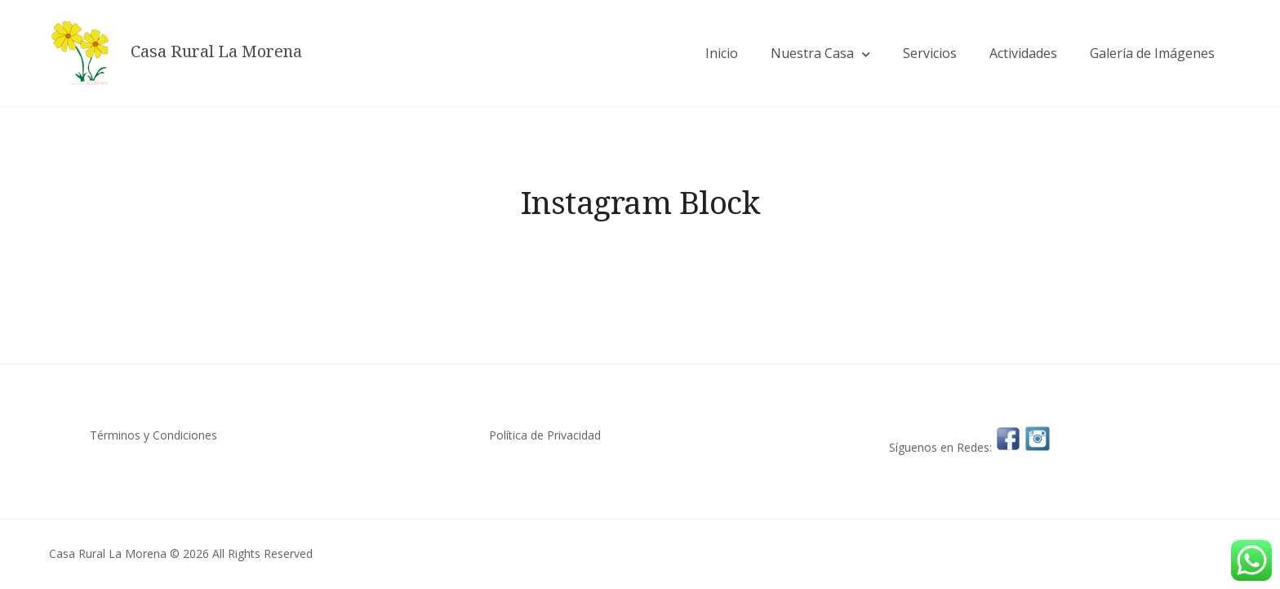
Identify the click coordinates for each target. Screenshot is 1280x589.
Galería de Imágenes (1152, 53)
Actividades (1023, 53)
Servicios (930, 53)
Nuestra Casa (812, 53)
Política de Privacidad (545, 435)
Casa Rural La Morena (216, 51)
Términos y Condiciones (153, 435)
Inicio (721, 53)
